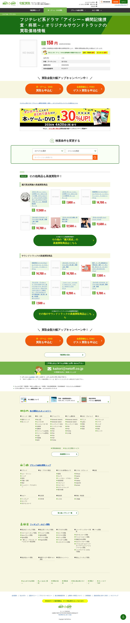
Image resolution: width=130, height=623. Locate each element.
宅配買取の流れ (65, 355)
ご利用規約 (88, 595)
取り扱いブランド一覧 (65, 513)
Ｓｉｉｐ (34, 205)
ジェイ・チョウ (96, 219)
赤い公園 (64, 221)
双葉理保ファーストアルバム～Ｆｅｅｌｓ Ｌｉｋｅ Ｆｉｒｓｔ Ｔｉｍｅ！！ (100, 193)
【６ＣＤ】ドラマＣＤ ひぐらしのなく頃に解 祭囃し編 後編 (39, 219)
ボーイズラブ (35, 298)
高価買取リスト (65, 454)
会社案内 (14, 595)
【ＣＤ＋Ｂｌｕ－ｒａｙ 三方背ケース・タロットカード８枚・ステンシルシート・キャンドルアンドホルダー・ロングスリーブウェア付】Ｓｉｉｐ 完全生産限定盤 (39, 197)
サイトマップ (114, 595)
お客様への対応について (75, 595)
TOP (123, 617)
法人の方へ (23, 595)
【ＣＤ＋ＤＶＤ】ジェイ (99, 217)
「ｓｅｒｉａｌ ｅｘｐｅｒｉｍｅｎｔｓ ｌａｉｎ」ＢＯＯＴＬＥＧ (69, 284)
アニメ (34, 223)
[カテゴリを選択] (48, 150)
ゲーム (94, 197)
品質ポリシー (33, 595)
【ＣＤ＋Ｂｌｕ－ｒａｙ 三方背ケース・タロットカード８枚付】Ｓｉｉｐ (69, 193)
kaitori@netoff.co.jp (68, 368)
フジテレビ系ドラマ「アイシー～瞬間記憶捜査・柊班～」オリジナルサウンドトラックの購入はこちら (49, 103)
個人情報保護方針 (60, 595)
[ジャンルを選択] (82, 150)
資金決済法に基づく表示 (101, 595)
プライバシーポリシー (45, 595)
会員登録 (32, 377)
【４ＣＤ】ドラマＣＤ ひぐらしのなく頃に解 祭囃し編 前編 (100, 284)
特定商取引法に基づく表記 (65, 615)
